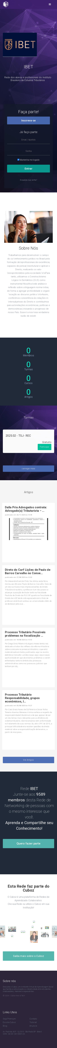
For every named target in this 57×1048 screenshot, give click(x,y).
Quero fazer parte (29, 849)
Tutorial (33, 1022)
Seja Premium (9, 1019)
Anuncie (33, 1026)
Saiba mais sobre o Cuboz (28, 955)
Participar (44, 453)
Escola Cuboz (9, 1022)
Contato (33, 1019)
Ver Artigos (28, 766)
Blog (5, 1026)
